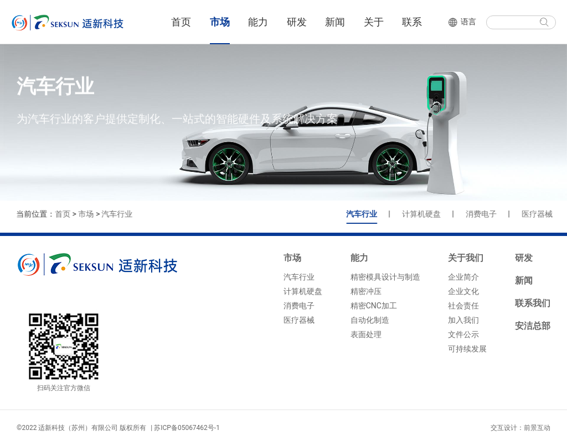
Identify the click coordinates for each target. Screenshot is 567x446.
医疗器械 (542, 213)
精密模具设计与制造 (385, 276)
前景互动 (537, 428)
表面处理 (366, 334)
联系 (412, 22)
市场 (220, 22)
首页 (181, 22)
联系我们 (532, 303)
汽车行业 (115, 213)
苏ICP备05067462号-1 (187, 428)
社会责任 (463, 305)
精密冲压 (366, 291)
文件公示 (463, 334)
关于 (374, 22)
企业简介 (463, 276)
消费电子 (486, 213)
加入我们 (463, 320)
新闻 (335, 22)
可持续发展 (467, 348)
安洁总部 (532, 326)
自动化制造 (369, 320)
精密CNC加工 (373, 305)
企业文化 (463, 291)
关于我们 (465, 258)
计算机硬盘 (427, 213)
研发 (297, 22)
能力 (258, 22)
